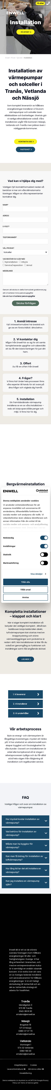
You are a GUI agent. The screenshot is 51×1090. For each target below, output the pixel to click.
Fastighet (24, 3)
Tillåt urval (25, 589)
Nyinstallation (11, 262)
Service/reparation (14, 265)
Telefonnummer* (10, 237)
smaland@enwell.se (25, 1014)
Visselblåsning (25, 1073)
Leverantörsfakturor (16, 1069)
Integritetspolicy (20, 1065)
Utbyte (24, 262)
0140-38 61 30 (25, 1011)
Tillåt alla (25, 582)
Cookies (33, 1065)
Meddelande (8, 271)
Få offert (40, 3)
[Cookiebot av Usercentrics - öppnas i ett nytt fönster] (36, 491)
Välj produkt (8, 248)
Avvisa (25, 597)
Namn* (5, 205)
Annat (29, 265)
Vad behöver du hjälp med (14, 259)
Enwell (7, 58)
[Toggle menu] (42, 12)
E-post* (6, 226)
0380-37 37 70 (25, 1031)
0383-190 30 (25, 1051)
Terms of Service (27, 1083)
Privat (11, 3)
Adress (6, 216)
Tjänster (19, 58)
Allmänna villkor (36, 1069)
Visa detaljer (36, 574)
